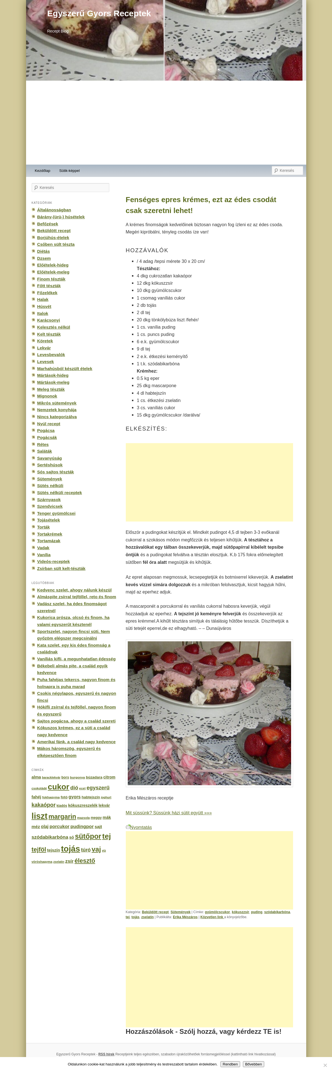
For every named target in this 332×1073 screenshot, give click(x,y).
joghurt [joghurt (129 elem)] (106, 797)
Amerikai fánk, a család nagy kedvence (76, 741)
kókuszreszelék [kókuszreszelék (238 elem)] (82, 805)
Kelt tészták (49, 334)
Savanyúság (49, 458)
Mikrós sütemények (57, 403)
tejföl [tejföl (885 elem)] (39, 849)
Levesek (45, 361)
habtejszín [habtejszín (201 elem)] (91, 797)
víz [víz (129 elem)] (104, 850)
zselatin (147, 917)
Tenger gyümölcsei (56, 513)
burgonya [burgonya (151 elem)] (77, 777)
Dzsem (44, 258)
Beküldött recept (155, 912)
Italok (42, 313)
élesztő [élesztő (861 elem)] (85, 860)
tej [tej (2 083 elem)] (106, 836)
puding (256, 912)
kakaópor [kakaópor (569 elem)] (44, 805)
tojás (135, 917)
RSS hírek (106, 1054)
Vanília (44, 554)
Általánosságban (54, 209)
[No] (325, 1065)
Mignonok (47, 396)
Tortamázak (49, 540)
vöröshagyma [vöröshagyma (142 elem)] (42, 861)
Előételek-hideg (53, 265)
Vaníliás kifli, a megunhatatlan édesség (76, 658)
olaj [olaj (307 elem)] (44, 826)
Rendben (230, 1064)
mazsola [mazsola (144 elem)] (83, 817)
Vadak (43, 547)
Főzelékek (47, 292)
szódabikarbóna (277, 912)
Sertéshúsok (50, 464)
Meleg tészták (51, 389)
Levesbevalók (51, 354)
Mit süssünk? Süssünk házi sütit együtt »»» (169, 812)
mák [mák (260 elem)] (107, 817)
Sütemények (181, 912)
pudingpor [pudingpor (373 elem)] (82, 826)
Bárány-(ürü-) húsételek (61, 216)
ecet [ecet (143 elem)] (82, 788)
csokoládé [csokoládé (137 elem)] (39, 788)
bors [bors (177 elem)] (65, 777)
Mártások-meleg (53, 382)
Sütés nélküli (50, 485)
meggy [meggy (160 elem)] (96, 818)
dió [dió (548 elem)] (74, 788)
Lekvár (44, 347)
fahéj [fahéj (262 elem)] (36, 797)
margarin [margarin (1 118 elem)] (62, 816)
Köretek (45, 340)
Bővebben (253, 1064)
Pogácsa (46, 430)
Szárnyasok (49, 499)
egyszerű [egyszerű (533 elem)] (98, 788)
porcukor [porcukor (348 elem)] (59, 826)
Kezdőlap (42, 171)
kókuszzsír (240, 912)
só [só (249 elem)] (71, 837)
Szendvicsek (50, 506)
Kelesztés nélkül (53, 327)
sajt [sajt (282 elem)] (98, 826)
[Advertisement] (166, 122)
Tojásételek (48, 520)
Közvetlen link (212, 917)
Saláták (44, 451)
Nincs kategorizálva (57, 416)
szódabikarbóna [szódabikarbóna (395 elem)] (50, 837)
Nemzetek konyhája (57, 409)
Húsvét (44, 306)
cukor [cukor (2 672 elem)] (58, 786)
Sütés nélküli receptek (59, 492)
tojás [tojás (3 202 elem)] (70, 848)
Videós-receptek (53, 561)
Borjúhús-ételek (53, 237)
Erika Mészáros (185, 917)
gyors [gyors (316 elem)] (75, 796)
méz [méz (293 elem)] (36, 826)
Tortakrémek (49, 534)
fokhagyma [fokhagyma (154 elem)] (51, 797)
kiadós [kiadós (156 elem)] (62, 806)
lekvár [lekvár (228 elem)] (104, 805)
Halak (42, 299)
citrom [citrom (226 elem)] (109, 777)
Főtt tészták (49, 285)
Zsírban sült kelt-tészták (61, 568)
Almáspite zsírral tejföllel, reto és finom (76, 596)
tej (128, 917)
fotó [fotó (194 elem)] (64, 797)
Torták (43, 527)
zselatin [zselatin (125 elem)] (58, 861)
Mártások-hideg (53, 375)
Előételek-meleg (53, 272)
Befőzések (47, 223)
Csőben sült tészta (56, 244)
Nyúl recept (48, 423)
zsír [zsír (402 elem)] (69, 861)
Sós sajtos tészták (55, 471)
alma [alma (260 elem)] (36, 777)
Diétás (43, 251)
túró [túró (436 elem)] (86, 850)
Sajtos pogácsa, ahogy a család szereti (76, 721)
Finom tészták (51, 279)
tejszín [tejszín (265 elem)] (53, 850)
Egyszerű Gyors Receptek (99, 13)
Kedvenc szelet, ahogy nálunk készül (74, 590)
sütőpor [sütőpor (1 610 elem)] (88, 836)
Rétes (43, 444)
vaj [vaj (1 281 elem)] (96, 849)
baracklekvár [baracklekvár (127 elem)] (51, 777)
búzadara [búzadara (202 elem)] (94, 777)
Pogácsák (47, 437)
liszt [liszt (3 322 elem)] (40, 815)
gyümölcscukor (217, 912)
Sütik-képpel (69, 171)
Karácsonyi (48, 320)
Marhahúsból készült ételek (64, 368)
